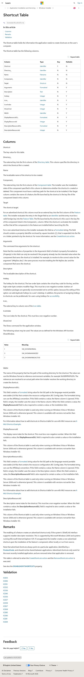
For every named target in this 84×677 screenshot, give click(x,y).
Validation (8, 37)
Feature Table (28, 219)
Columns (8, 31)
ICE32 (5, 587)
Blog (29, 670)
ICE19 (5, 584)
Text (41, 92)
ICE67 (5, 606)
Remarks (8, 34)
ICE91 (5, 618)
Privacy (48, 670)
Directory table (43, 162)
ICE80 (5, 612)
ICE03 (5, 578)
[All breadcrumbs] (5, 8)
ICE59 (5, 603)
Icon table (37, 306)
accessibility (54, 296)
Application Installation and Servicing (22, 8)
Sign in (79, 3)
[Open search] (74, 3)
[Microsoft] (42, 3)
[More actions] (79, 8)
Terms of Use (6, 674)
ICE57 (5, 600)
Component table (44, 185)
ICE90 (5, 615)
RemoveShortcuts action (63, 558)
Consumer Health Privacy (64, 670)
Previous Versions (20, 670)
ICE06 (5, 581)
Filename (43, 75)
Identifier (43, 66)
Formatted (43, 87)
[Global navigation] (2, 3)
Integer (42, 96)
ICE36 (5, 590)
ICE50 (5, 596)
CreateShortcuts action (65, 236)
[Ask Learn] (74, 8)
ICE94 (5, 622)
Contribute (39, 670)
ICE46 (5, 593)
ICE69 (5, 609)
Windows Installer (45, 8)
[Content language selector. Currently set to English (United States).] (12, 665)
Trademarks (17, 674)
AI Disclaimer (6, 670)
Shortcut (43, 83)
